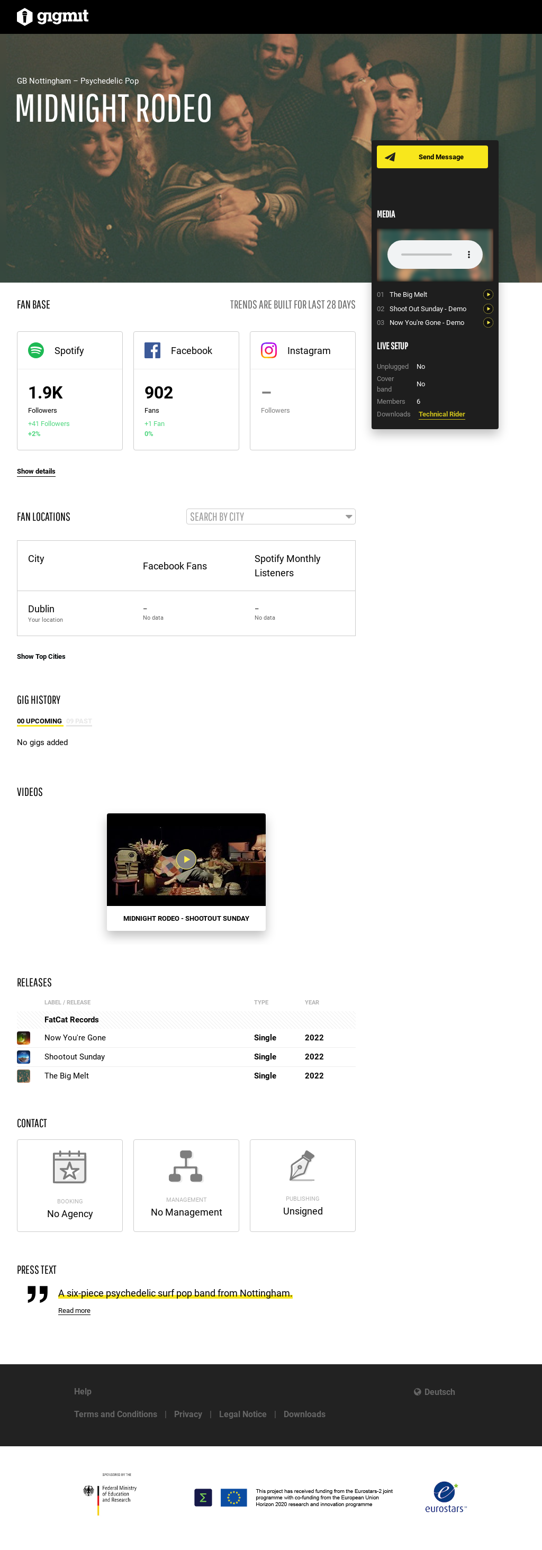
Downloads (305, 1414)
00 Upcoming (40, 722)
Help (83, 1391)
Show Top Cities (41, 657)
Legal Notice (243, 1414)
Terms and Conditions (115, 1414)
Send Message (441, 157)
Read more (74, 1311)
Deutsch (439, 1392)
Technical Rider (442, 414)
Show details (36, 471)
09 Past (79, 722)
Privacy (188, 1414)
